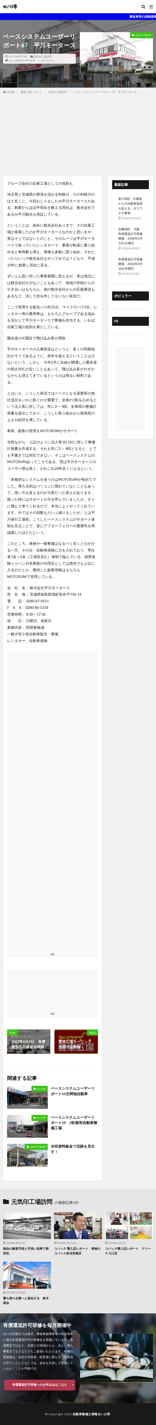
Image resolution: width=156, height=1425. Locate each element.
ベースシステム (45, 60)
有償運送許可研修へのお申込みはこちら (39, 1384)
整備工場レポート (31, 92)
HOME (11, 92)
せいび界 (41, 1088)
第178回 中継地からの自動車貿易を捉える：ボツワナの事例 (130, 206)
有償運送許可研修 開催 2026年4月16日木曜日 (130, 263)
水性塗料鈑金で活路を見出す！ (73, 1149)
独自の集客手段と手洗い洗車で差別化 (26, 1251)
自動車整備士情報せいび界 (91, 1414)
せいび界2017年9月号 (21, 60)
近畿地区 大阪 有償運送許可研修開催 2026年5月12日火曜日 (130, 236)
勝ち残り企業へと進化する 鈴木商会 (26, 1300)
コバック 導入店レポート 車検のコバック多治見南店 (77, 1251)
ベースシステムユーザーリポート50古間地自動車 (73, 1091)
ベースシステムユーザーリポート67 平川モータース (104, 92)
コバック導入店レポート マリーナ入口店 (128, 1251)
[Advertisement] (78, 137)
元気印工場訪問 (42, 56)
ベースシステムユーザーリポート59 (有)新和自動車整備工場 (74, 1122)
